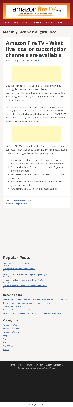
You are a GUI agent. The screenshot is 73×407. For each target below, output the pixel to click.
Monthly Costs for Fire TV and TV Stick (18, 263)
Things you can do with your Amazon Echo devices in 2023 (26, 303)
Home (6, 22)
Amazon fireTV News (22, 201)
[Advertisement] (36, 74)
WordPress (49, 368)
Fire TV (6, 342)
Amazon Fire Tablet (11, 325)
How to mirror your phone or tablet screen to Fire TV (25, 285)
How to (25, 22)
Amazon (37, 22)
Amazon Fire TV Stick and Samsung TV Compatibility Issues (26, 274)
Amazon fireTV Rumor (12, 332)
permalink (22, 203)
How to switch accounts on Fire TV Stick (19, 268)
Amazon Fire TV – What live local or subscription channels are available (36, 48)
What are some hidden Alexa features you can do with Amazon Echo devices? (35, 299)
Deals (5, 339)
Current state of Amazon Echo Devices (19, 310)
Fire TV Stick (8, 346)
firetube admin (35, 60)
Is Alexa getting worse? (12, 306)
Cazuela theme (25, 368)
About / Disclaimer (54, 22)
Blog (16, 22)
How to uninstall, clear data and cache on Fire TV (23, 280)
